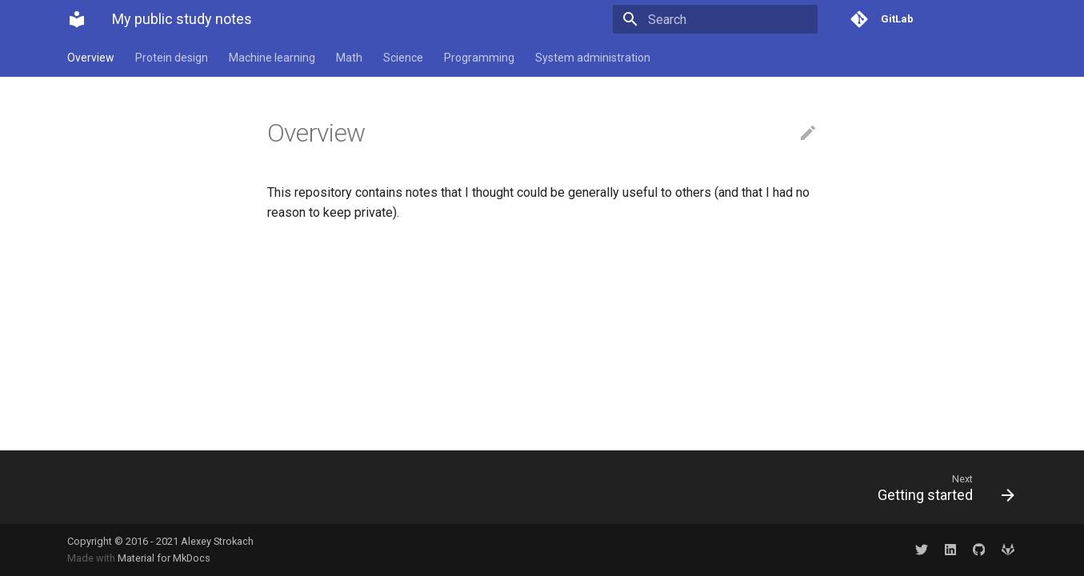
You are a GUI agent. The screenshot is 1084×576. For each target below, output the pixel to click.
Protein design (171, 57)
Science (403, 57)
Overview (90, 57)
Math (349, 57)
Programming (479, 57)
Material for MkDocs (164, 558)
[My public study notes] (77, 19)
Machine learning (272, 57)
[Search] (724, 19)
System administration (592, 57)
